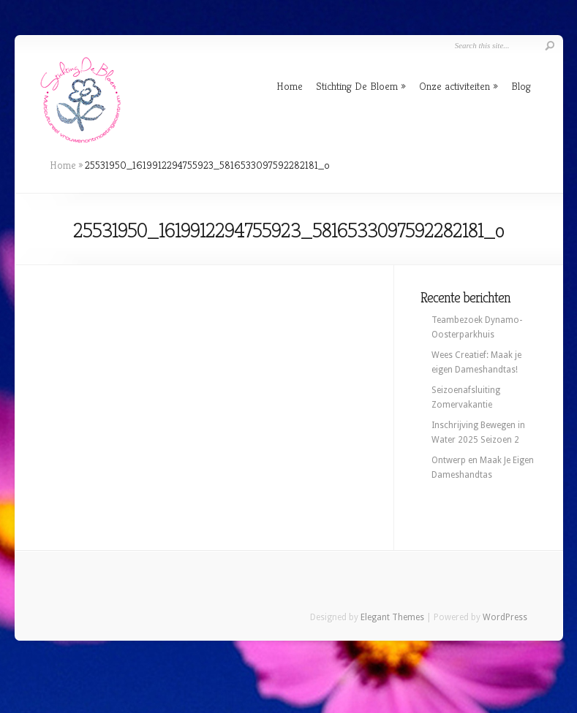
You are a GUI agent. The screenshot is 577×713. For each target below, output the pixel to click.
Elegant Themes (392, 617)
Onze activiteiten (454, 86)
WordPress (505, 617)
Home (289, 86)
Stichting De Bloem (357, 86)
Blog (521, 86)
